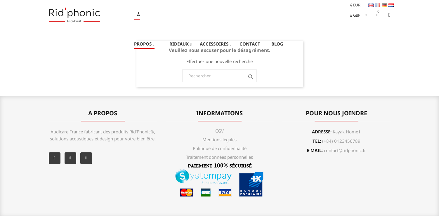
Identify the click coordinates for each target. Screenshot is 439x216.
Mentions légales (219, 139)
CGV (219, 131)
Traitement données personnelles (219, 157)
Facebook (54, 158)
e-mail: (336, 150)
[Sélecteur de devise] (353, 5)
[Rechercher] (219, 75)
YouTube (70, 158)
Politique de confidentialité (220, 148)
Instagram (86, 158)
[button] (377, 14)
